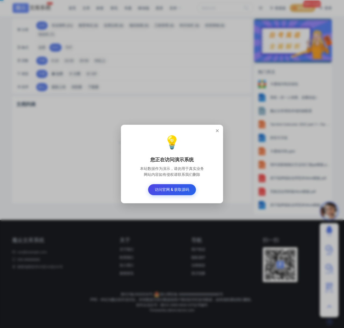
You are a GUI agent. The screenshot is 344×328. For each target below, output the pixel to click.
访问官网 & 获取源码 (172, 189)
